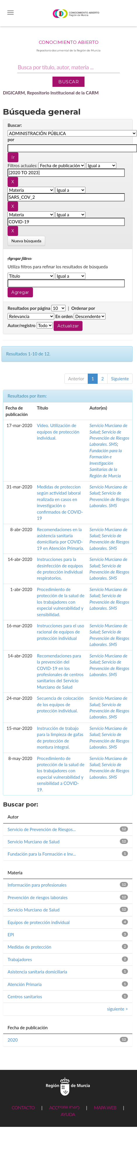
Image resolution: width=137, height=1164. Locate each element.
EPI (11, 934)
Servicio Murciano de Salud (33, 841)
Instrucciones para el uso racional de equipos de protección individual (60, 632)
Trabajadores (20, 959)
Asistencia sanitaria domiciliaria (37, 971)
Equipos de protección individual (39, 922)
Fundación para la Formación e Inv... (42, 853)
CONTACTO (23, 1107)
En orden (64, 316)
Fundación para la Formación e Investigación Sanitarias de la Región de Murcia (105, 463)
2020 (13, 1039)
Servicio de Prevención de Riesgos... (42, 829)
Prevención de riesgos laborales (38, 897)
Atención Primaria (25, 984)
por (11, 139)
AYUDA (68, 1114)
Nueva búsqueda (26, 240)
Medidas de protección (29, 946)
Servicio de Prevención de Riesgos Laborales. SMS (109, 438)
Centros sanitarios (25, 996)
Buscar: (15, 125)
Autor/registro (22, 325)
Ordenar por (83, 308)
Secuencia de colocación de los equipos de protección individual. (60, 704)
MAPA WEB (105, 1107)
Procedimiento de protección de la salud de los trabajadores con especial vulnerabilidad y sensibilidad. (61, 602)
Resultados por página (29, 308)
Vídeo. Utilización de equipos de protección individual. (58, 432)
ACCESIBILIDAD (64, 1107)
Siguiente (120, 378)
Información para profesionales (37, 884)
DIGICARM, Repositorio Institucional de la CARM (51, 92)
